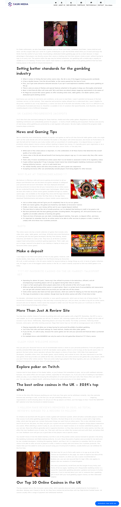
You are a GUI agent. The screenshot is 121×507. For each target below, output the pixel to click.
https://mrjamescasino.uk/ (80, 397)
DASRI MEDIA (18, 4)
